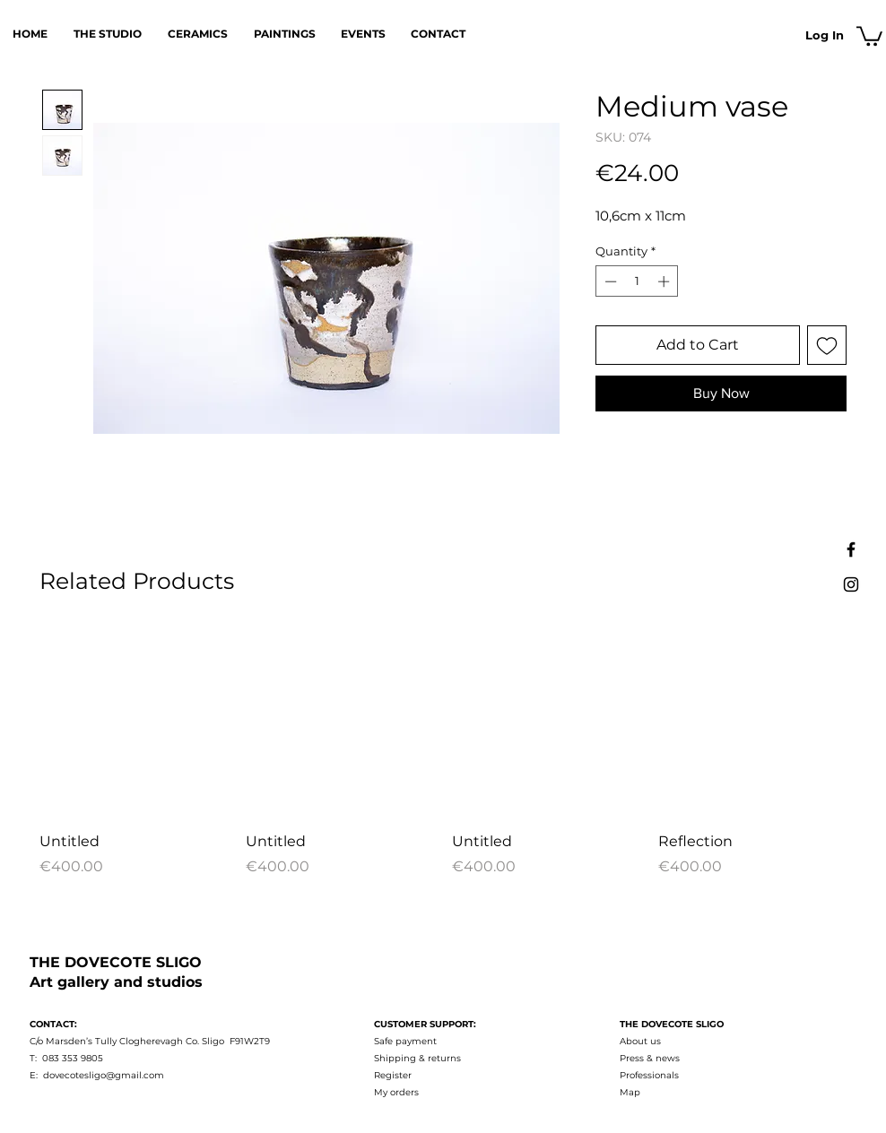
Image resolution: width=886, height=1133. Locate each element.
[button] (869, 35)
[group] (443, 753)
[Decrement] (609, 281)
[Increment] (665, 281)
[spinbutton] (637, 281)
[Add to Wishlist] (827, 345)
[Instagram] (851, 584)
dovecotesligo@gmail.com (103, 1075)
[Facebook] (851, 549)
